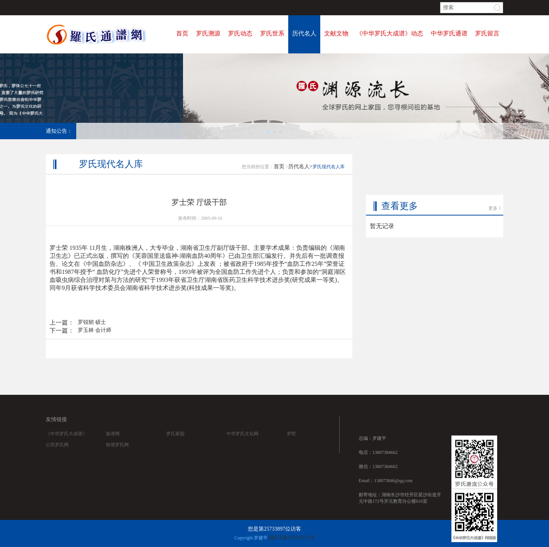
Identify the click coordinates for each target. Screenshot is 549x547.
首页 (182, 33)
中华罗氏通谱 (449, 33)
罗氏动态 (240, 33)
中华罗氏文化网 (242, 441)
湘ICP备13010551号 (292, 538)
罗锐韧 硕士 (92, 328)
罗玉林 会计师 (94, 336)
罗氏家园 (175, 441)
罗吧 (291, 441)
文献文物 (336, 33)
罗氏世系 (272, 33)
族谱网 (113, 441)
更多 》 (495, 191)
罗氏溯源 (208, 33)
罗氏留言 (487, 33)
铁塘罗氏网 (117, 452)
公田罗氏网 (57, 452)
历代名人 (304, 33)
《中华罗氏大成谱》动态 (389, 33)
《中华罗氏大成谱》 (66, 441)
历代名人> (300, 173)
